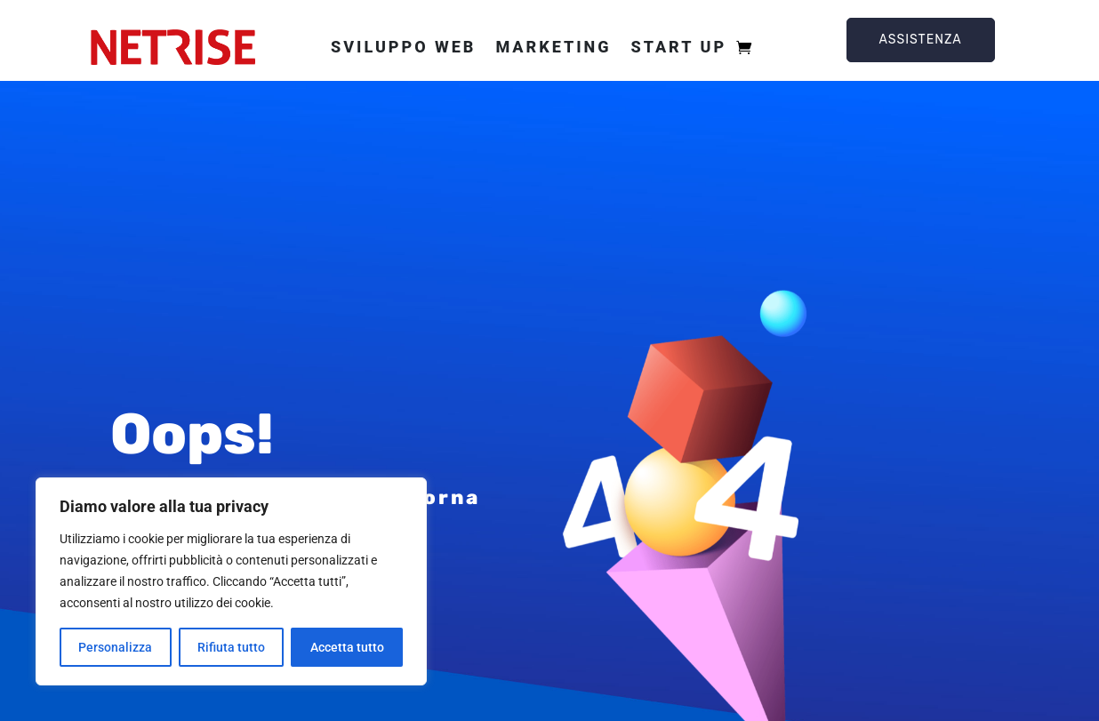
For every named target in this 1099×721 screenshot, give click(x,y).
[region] (231, 581)
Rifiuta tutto (231, 647)
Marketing (553, 46)
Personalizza (115, 647)
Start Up (678, 46)
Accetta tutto (347, 647)
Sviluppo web (403, 46)
